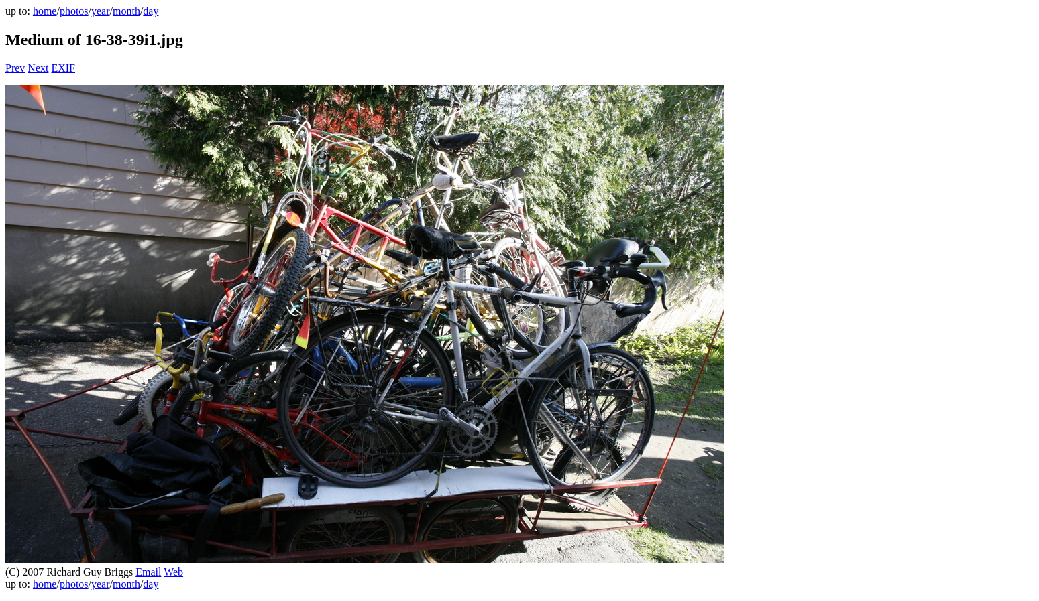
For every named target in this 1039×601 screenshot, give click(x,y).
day (150, 11)
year (100, 11)
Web (173, 572)
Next (38, 68)
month (126, 11)
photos (74, 11)
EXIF (63, 68)
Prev (15, 68)
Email (148, 572)
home (45, 11)
